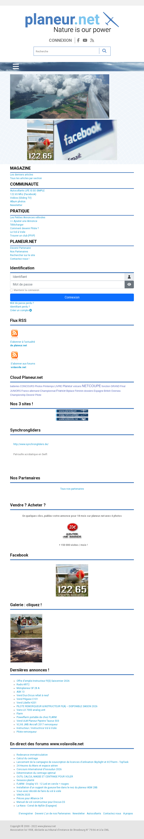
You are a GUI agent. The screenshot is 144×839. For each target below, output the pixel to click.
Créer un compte (21, 310)
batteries (14, 386)
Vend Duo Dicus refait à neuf (33, 695)
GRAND (115, 386)
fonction (106, 386)
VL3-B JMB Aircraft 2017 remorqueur (37, 724)
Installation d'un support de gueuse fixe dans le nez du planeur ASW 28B (57, 787)
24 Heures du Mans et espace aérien (37, 765)
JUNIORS (15, 391)
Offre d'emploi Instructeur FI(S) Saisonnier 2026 (43, 680)
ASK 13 (20, 691)
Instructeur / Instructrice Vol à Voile (37, 728)
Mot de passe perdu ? (22, 303)
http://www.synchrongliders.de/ (31, 444)
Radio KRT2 (23, 684)
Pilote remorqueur (27, 731)
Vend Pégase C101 (27, 699)
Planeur (67, 386)
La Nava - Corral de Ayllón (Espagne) (37, 805)
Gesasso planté (25, 780)
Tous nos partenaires (72, 488)
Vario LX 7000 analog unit (31, 710)
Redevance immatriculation (32, 754)
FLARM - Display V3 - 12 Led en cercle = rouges (43, 783)
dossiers (88, 391)
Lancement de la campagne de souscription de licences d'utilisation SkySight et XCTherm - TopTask (72, 762)
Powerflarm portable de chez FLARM (37, 717)
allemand (34, 391)
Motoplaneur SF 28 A (28, 688)
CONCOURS (27, 386)
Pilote (38, 395)
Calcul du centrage (27, 758)
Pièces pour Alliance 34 (30, 798)
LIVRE (58, 386)
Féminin (79, 391)
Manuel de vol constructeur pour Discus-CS (41, 802)
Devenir (30, 395)
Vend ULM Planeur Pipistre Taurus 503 (38, 720)
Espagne (98, 391)
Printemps (48, 386)
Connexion (60, 40)
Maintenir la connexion (26, 290)
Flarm (20, 713)
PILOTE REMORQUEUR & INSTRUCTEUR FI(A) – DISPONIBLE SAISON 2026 (57, 706)
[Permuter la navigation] (16, 66)
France (61, 390)
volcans (77, 386)
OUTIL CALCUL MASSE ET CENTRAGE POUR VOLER (45, 776)
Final (122, 386)
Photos (38, 386)
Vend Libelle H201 (27, 702)
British (107, 391)
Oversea (115, 391)
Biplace (70, 391)
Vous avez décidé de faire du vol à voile (39, 791)
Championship (18, 395)
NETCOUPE (91, 386)
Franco (25, 391)
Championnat (48, 390)
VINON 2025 (23, 794)
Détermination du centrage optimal (36, 773)
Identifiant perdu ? (20, 306)
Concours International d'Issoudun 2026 (39, 769)
